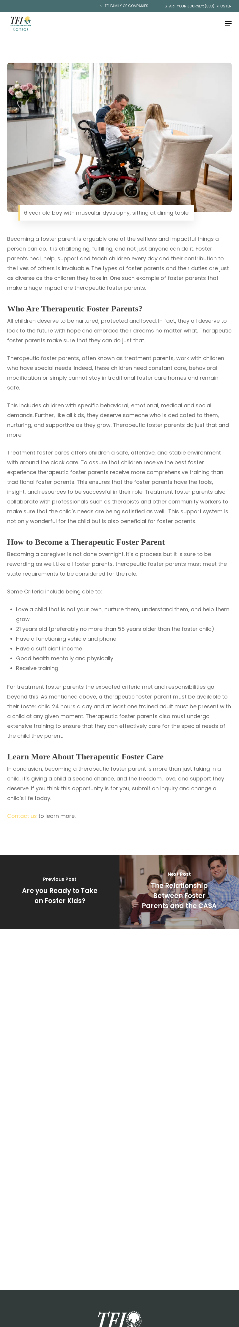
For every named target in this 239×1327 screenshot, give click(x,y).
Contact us (22, 816)
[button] (228, 23)
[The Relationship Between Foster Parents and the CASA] (179, 892)
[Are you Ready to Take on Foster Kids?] (60, 892)
